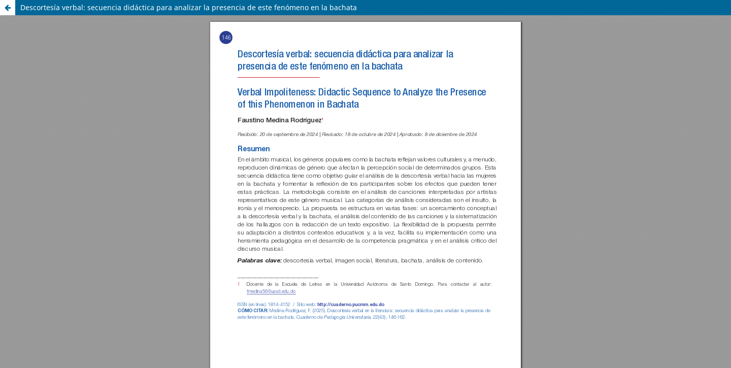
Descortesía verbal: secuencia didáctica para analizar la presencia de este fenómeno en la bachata (188, 7)
